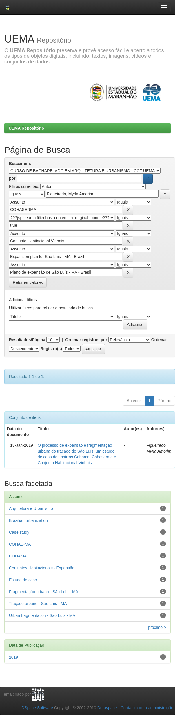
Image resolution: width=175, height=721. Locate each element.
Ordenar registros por (86, 339)
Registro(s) (51, 348)
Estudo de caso (23, 579)
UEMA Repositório (26, 128)
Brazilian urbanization (28, 520)
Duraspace (107, 707)
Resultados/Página (27, 339)
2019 (13, 657)
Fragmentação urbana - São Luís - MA (43, 591)
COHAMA (18, 556)
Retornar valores (28, 282)
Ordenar (159, 339)
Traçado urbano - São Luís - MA (38, 603)
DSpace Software (37, 707)
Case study (19, 532)
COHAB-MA (20, 544)
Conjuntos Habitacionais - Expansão (41, 568)
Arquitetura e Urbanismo (31, 508)
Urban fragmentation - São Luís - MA (42, 615)
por (12, 178)
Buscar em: (20, 163)
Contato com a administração (147, 707)
